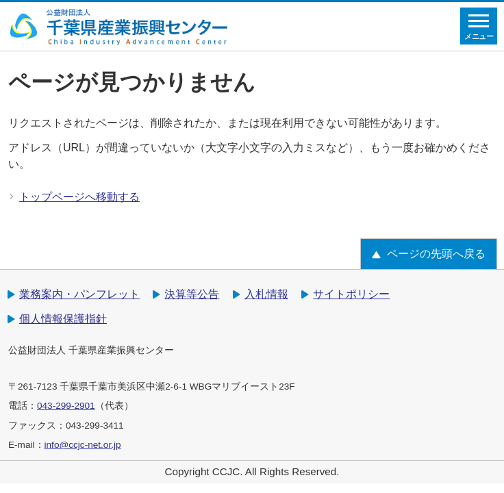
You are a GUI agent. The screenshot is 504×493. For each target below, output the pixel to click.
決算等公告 (191, 294)
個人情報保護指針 (63, 319)
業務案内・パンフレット (79, 294)
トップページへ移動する (79, 197)
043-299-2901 (66, 406)
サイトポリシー (351, 294)
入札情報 (266, 294)
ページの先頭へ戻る (436, 254)
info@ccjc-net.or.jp (83, 445)
